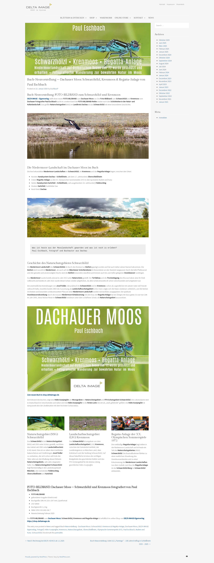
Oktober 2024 (164, 57)
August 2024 (163, 63)
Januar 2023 (163, 87)
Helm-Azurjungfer (51, 529)
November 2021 (165, 99)
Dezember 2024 (165, 55)
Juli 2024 (162, 66)
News (151, 18)
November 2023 (165, 81)
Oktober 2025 (164, 40)
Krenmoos (63, 529)
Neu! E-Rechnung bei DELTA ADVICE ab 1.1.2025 (44, 541)
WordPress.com (64, 557)
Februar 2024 (164, 72)
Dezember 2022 (165, 90)
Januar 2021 (163, 102)
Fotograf (40, 529)
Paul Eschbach (129, 529)
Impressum (171, 4)
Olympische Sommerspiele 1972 (109, 529)
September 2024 (165, 60)
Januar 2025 (163, 52)
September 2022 (165, 96)
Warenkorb (180, 4)
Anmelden (163, 117)
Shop (93, 18)
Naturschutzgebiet (75, 529)
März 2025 (163, 46)
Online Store (123, 18)
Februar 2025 (164, 49)
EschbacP (54, 88)
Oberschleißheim (89, 529)
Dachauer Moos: (55, 518)
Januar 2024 (163, 75)
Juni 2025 (162, 43)
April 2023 (163, 84)
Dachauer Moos (131, 526)
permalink (59, 532)
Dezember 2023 (165, 78)
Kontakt (162, 4)
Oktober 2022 (164, 93)
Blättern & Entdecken (73, 18)
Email (187, 558)
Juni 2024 (162, 69)
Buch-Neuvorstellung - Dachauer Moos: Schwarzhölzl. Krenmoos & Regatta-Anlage (92, 526)
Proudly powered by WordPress (36, 557)
